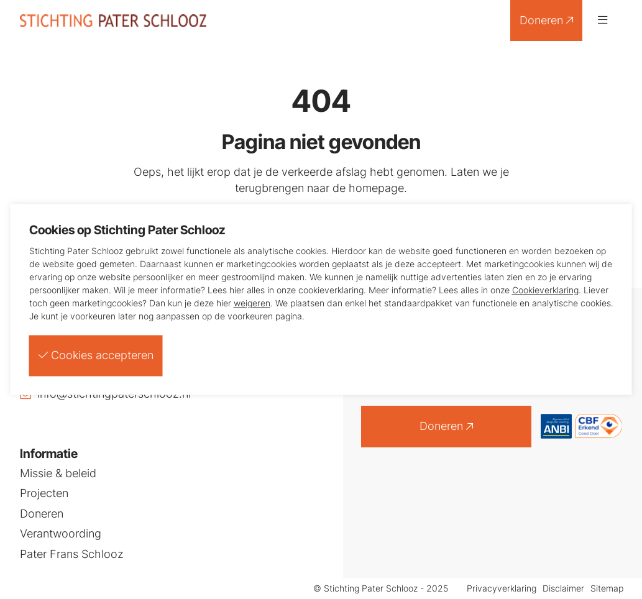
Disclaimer (563, 588)
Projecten (44, 493)
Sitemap (606, 588)
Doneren (546, 20)
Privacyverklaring (501, 588)
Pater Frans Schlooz (72, 554)
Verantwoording (60, 533)
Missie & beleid (58, 473)
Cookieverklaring (545, 290)
